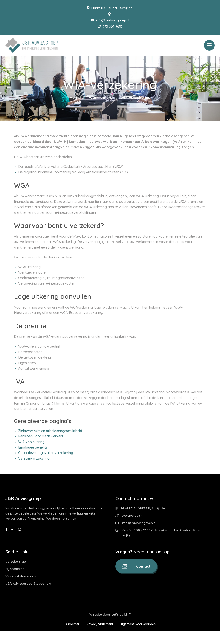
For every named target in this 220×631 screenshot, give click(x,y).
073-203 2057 (110, 26)
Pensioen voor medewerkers (40, 436)
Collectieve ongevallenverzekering (45, 453)
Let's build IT (121, 614)
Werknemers (100, 97)
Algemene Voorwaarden (138, 624)
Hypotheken (14, 569)
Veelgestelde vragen (21, 576)
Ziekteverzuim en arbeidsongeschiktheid (50, 431)
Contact (136, 566)
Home (75, 97)
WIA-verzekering (31, 442)
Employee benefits (33, 447)
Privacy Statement (100, 624)
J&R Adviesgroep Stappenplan (29, 583)
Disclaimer (72, 624)
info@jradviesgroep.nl (110, 20)
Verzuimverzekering (34, 458)
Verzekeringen (16, 561)
